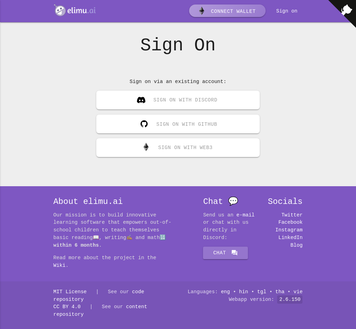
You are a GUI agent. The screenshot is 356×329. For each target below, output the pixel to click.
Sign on (286, 11)
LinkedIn (290, 237)
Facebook (290, 222)
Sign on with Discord (177, 101)
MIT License (70, 291)
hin (243, 291)
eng (225, 291)
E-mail (245, 215)
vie (297, 291)
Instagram (288, 230)
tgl (261, 291)
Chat (225, 253)
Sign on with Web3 (177, 147)
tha (279, 291)
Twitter (291, 215)
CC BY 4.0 (67, 306)
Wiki (60, 265)
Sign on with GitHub (177, 122)
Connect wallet (226, 11)
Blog (297, 245)
